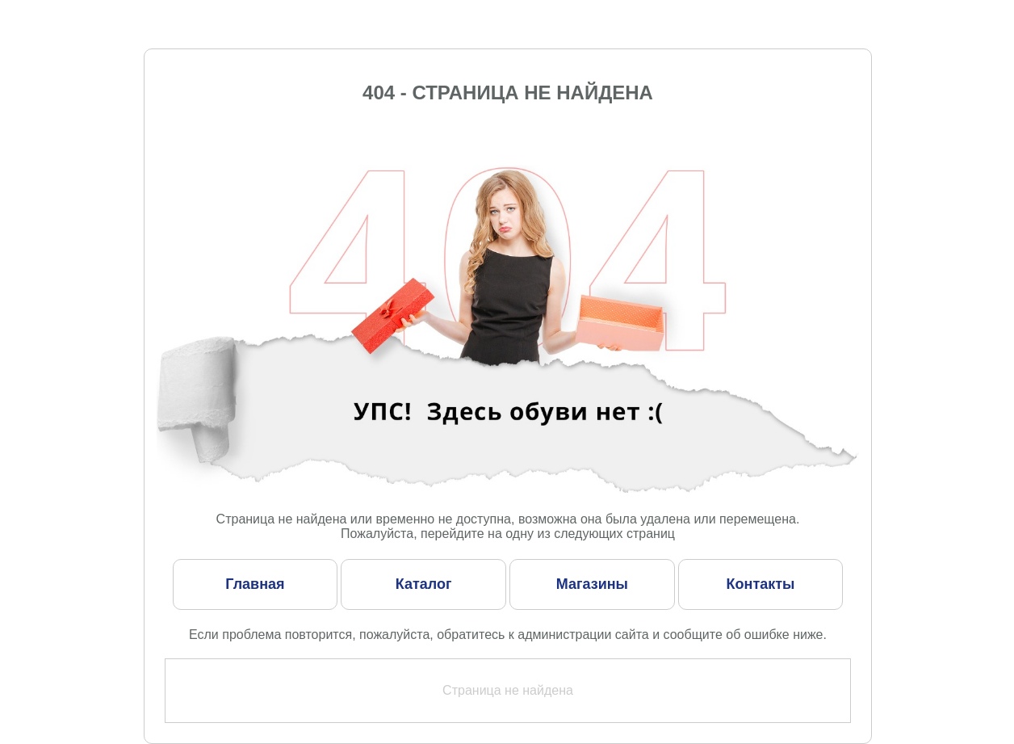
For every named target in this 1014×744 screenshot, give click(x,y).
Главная (254, 584)
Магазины (592, 584)
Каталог (424, 584)
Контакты (761, 584)
